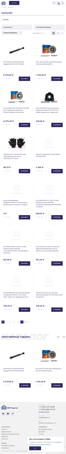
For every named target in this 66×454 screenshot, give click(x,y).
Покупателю (42, 427)
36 (46, 33)
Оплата (40, 434)
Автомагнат (5, 448)
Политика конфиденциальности (26, 451)
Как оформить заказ (45, 429)
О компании (5, 427)
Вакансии (4, 436)
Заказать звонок (44, 412)
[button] (58, 337)
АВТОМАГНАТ (8, 27)
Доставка (41, 432)
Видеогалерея (6, 432)
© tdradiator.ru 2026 (7, 451)
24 (44, 33)
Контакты (4, 439)
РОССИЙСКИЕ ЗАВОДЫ (43, 27)
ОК (35, 448)
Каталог (4, 443)
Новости (4, 429)
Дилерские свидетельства (10, 434)
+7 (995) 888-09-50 (47, 409)
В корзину (24, 78)
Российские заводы (8, 445)
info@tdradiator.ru (44, 417)
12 (42, 33)
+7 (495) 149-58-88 (47, 407)
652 (25, 322)
